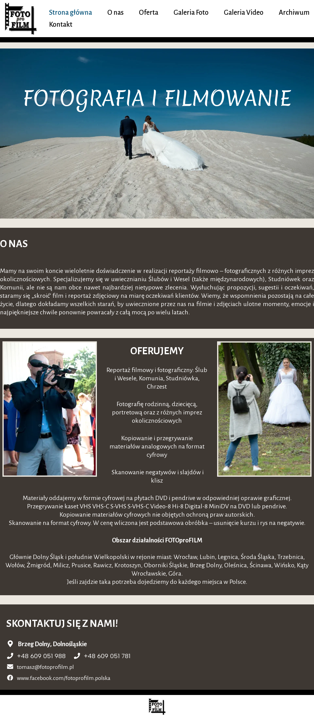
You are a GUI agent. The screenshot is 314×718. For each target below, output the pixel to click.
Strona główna (70, 12)
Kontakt (60, 24)
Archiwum (294, 12)
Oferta (148, 12)
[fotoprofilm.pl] (22, 18)
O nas (115, 12)
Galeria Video (243, 12)
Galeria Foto (191, 12)
